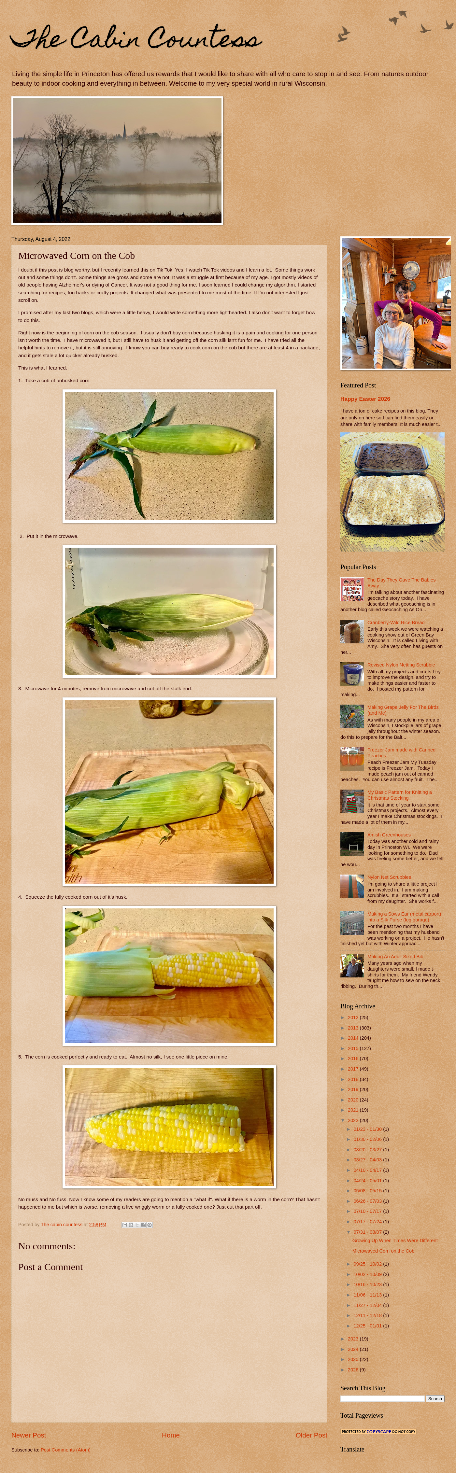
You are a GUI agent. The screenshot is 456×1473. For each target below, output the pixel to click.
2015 (354, 1048)
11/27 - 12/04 (368, 1305)
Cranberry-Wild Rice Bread (396, 622)
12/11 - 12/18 (368, 1315)
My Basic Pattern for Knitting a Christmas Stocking (399, 795)
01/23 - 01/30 (368, 1129)
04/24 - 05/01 (368, 1180)
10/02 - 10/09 (368, 1274)
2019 (354, 1089)
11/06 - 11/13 (368, 1295)
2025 (354, 1359)
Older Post (311, 1435)
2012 (354, 1017)
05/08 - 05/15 (368, 1190)
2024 (354, 1349)
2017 (354, 1069)
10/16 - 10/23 (368, 1284)
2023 (354, 1338)
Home (171, 1435)
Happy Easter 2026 (365, 399)
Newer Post (28, 1435)
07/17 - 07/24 (368, 1221)
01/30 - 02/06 (368, 1139)
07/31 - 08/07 (368, 1232)
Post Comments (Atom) (66, 1449)
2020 (354, 1099)
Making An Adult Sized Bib (395, 956)
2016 (354, 1058)
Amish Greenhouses (389, 834)
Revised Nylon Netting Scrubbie (401, 664)
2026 (354, 1369)
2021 (354, 1110)
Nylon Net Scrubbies (389, 877)
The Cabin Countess (136, 41)
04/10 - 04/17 (368, 1170)
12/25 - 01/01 (368, 1325)
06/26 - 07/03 (368, 1201)
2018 (354, 1079)
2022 (354, 1120)
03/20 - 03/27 (368, 1149)
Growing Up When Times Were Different (395, 1240)
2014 (354, 1038)
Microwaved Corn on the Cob (383, 1251)
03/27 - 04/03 (368, 1159)
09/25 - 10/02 (368, 1264)
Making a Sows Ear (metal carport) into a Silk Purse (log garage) (404, 916)
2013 (354, 1028)
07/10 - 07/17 (368, 1211)
